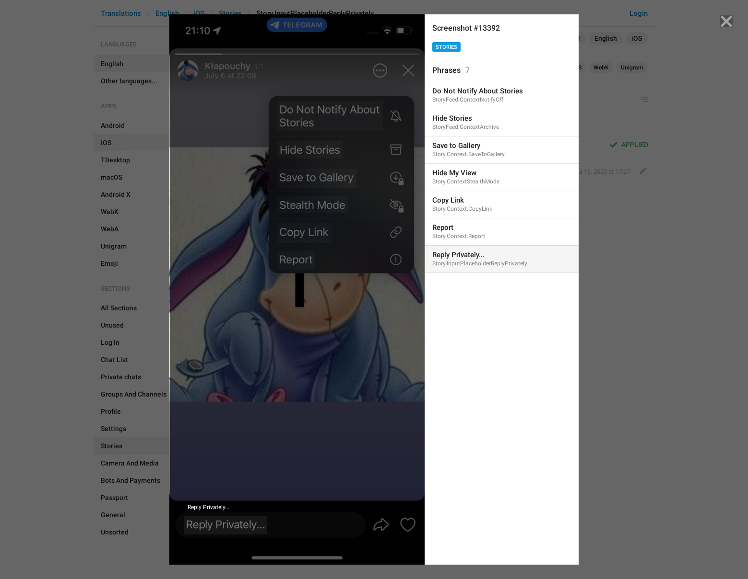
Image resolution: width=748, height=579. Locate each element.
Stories (446, 47)
